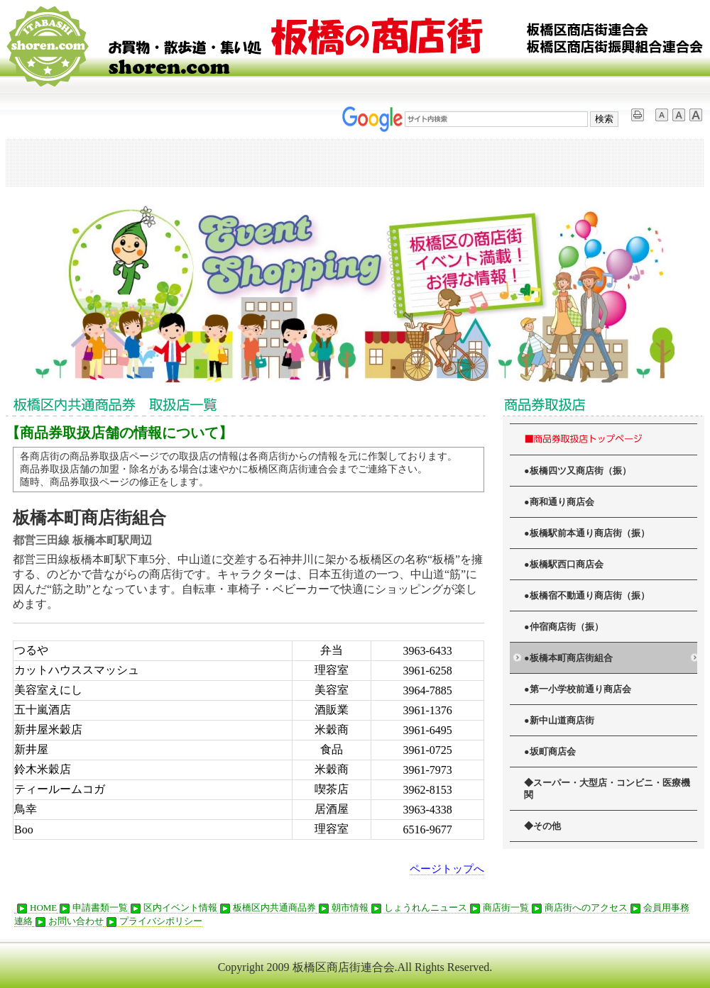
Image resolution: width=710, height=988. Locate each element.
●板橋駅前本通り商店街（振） (587, 533)
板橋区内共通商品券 (266, 908)
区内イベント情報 (172, 908)
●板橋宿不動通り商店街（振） (587, 596)
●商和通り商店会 (559, 502)
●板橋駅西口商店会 (564, 565)
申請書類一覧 (92, 908)
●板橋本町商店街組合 (568, 658)
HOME (35, 908)
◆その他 (542, 826)
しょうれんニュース (417, 908)
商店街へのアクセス (578, 908)
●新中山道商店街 (559, 721)
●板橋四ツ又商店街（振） (577, 471)
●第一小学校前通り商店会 (577, 689)
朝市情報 (342, 908)
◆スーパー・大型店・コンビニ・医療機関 (607, 789)
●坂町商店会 (550, 752)
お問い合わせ (68, 921)
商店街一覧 (498, 908)
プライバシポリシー (153, 921)
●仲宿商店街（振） (564, 627)
